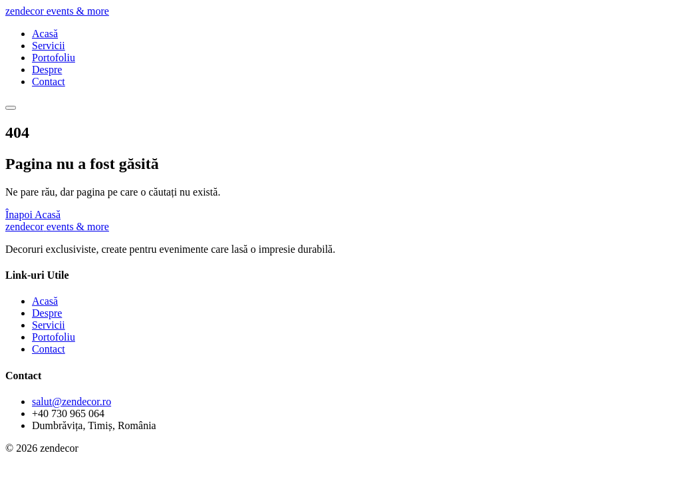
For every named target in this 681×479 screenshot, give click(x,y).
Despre (47, 69)
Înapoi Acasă (33, 214)
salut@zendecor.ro (71, 401)
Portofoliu (53, 57)
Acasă (45, 33)
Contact (48, 81)
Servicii (48, 45)
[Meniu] (10, 108)
